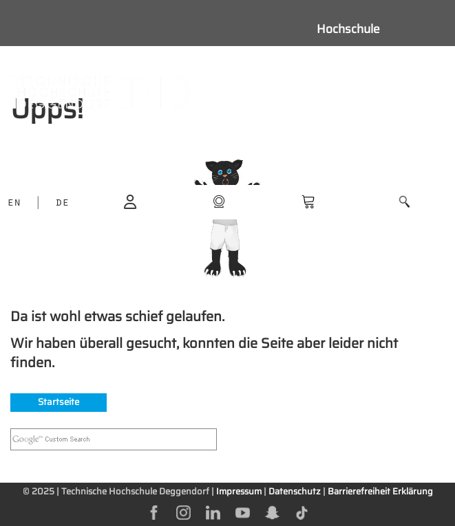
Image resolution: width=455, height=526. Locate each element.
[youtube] (242, 512)
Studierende (350, 90)
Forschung (345, 121)
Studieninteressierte (372, 59)
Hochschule (348, 29)
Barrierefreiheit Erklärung (380, 491)
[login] (130, 201)
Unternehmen (354, 183)
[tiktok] (302, 512)
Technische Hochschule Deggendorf (135, 491)
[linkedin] (213, 512)
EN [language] (14, 203)
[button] (404, 201)
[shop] (218, 201)
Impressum (239, 491)
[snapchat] (272, 512)
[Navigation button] (273, 92)
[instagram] (183, 512)
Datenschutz (294, 491)
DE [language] (62, 203)
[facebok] (154, 512)
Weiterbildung (354, 152)
